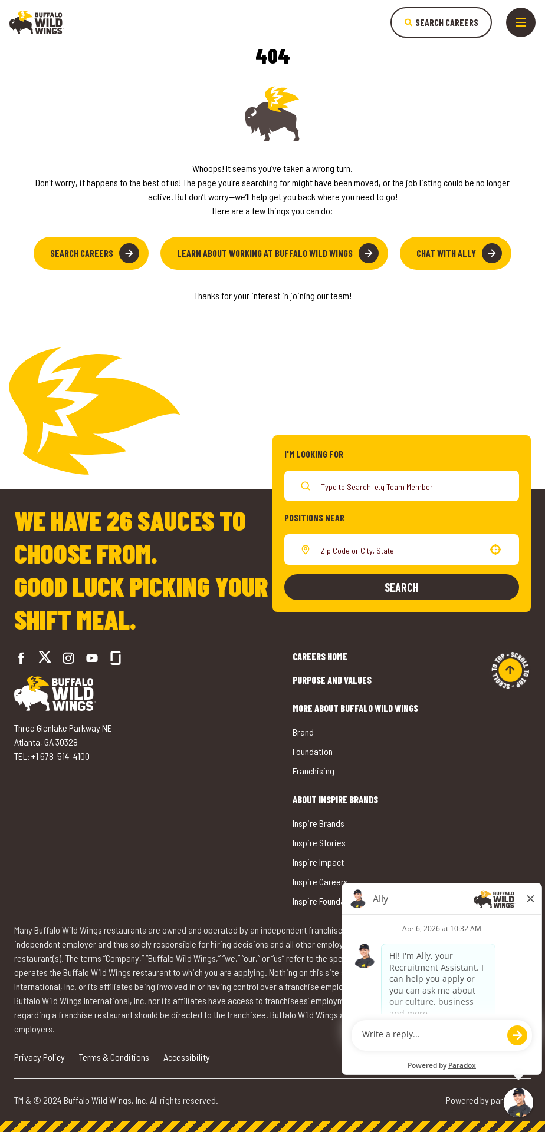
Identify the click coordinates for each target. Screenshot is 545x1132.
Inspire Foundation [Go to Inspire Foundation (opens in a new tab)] (326, 900)
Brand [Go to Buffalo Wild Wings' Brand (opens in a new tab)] (303, 731)
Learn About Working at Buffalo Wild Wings (278, 253)
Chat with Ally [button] (459, 253)
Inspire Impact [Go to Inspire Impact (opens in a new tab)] (318, 862)
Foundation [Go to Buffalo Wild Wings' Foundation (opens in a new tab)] (313, 751)
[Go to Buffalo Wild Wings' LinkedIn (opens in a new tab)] (92, 658)
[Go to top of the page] (510, 670)
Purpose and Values (332, 680)
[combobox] (399, 549)
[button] (495, 549)
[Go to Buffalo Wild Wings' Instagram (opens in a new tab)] (68, 658)
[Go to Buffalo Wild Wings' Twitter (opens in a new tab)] (45, 658)
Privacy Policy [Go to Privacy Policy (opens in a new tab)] (39, 1057)
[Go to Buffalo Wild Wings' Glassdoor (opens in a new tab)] (116, 658)
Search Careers (94, 253)
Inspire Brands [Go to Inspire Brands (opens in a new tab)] (318, 823)
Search (402, 587)
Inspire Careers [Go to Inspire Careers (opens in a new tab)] (320, 881)
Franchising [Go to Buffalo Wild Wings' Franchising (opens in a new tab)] (313, 770)
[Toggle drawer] (521, 22)
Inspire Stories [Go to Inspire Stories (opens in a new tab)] (319, 842)
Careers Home (320, 656)
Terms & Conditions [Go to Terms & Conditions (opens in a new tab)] (114, 1057)
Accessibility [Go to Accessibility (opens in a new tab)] (186, 1057)
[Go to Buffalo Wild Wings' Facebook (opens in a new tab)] (21, 658)
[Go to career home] (36, 22)
